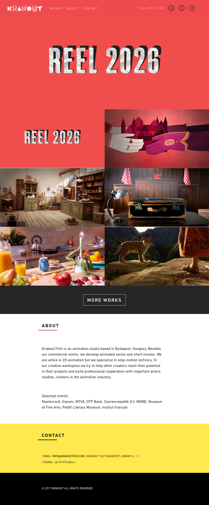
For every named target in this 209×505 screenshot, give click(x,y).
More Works (104, 300)
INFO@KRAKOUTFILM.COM (68, 456)
